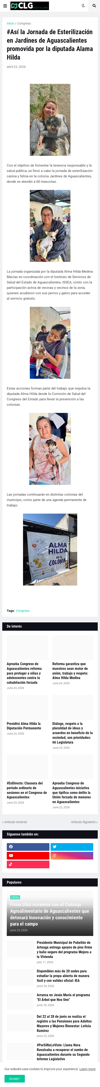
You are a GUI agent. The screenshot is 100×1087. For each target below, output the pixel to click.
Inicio (10, 23)
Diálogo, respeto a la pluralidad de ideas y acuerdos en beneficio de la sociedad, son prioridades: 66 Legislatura (72, 733)
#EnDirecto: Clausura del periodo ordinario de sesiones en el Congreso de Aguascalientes (27, 790)
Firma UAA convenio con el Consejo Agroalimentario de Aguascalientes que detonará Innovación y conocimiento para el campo (49, 914)
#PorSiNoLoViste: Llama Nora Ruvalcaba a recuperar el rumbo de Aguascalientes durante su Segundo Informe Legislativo (63, 1052)
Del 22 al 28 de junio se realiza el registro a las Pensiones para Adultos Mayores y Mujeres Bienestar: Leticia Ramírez (64, 1023)
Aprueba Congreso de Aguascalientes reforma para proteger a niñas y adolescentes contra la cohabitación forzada (24, 673)
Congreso (24, 23)
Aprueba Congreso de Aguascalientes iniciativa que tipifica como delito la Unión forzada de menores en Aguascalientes (71, 792)
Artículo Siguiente (83, 822)
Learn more (87, 1069)
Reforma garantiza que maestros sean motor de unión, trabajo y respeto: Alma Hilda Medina (70, 671)
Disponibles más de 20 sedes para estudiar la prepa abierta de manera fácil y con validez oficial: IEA (63, 976)
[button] (5, 6)
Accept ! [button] (14, 1078)
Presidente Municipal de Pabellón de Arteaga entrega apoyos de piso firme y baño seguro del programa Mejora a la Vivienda (64, 949)
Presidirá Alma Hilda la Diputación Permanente (24, 726)
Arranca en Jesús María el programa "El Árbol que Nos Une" (63, 997)
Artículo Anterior (16, 822)
